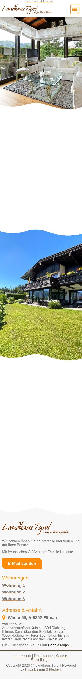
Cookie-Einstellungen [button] (49, 658)
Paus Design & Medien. (43, 669)
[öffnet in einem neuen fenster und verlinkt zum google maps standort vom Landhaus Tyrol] (40, 617)
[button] (74, 9)
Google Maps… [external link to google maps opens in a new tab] (60, 645)
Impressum (22, 656)
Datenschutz (43, 656)
